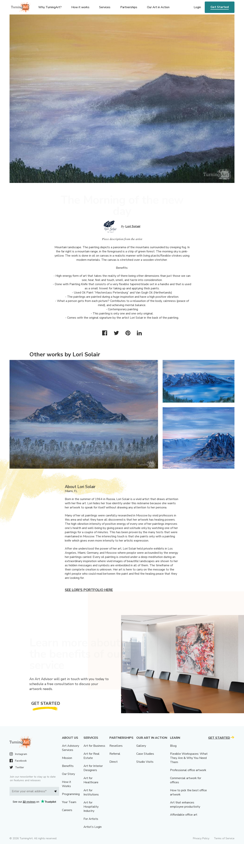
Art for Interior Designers (93, 768)
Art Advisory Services (70, 748)
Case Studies (145, 754)
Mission (67, 758)
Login (197, 7)
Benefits (68, 766)
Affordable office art (183, 815)
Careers (67, 810)
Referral (114, 754)
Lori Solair (132, 226)
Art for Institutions (91, 792)
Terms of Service (224, 838)
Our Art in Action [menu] (158, 7)
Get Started (219, 7)
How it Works (66, 784)
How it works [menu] (80, 7)
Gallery (141, 746)
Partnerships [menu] (128, 7)
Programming (71, 794)
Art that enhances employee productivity (185, 804)
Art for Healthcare (90, 780)
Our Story (68, 774)
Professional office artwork (188, 770)
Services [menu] (104, 7)
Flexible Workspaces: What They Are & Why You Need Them (189, 758)
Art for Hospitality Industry (91, 806)
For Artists (90, 819)
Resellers (116, 746)
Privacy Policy (201, 838)
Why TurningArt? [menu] (50, 7)
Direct (113, 762)
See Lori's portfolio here (89, 590)
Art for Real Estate (91, 756)
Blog (173, 746)
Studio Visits (144, 762)
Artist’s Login (92, 827)
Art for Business (94, 746)
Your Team (69, 802)
